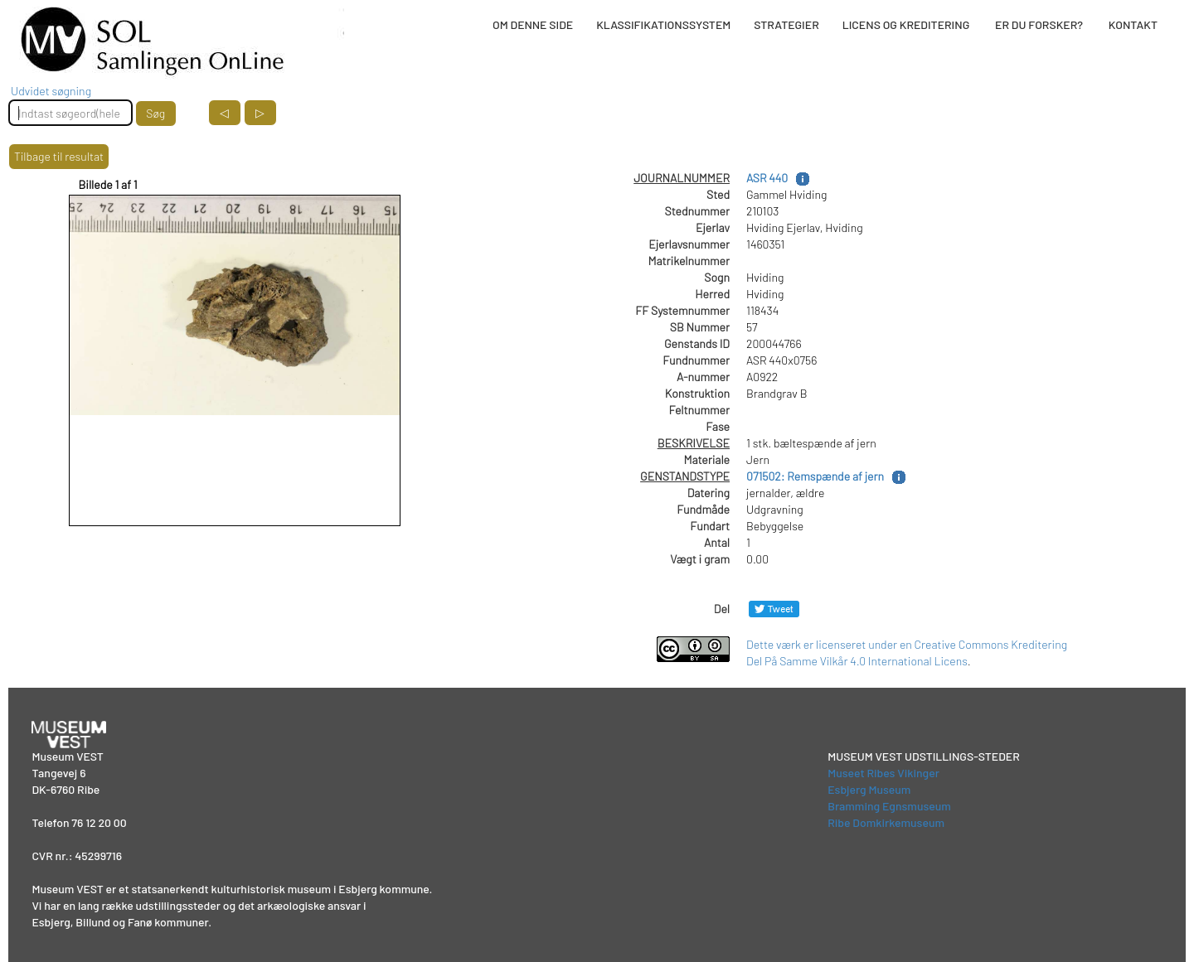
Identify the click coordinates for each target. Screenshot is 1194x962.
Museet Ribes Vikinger (883, 773)
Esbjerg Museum (869, 789)
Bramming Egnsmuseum (889, 806)
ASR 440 (767, 178)
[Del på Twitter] (774, 609)
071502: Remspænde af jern (815, 476)
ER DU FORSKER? (1039, 24)
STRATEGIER (786, 24)
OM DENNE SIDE (533, 24)
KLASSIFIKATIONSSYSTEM (663, 24)
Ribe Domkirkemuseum (886, 822)
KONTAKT (1133, 24)
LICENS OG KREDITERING (906, 24)
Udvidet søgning (51, 91)
